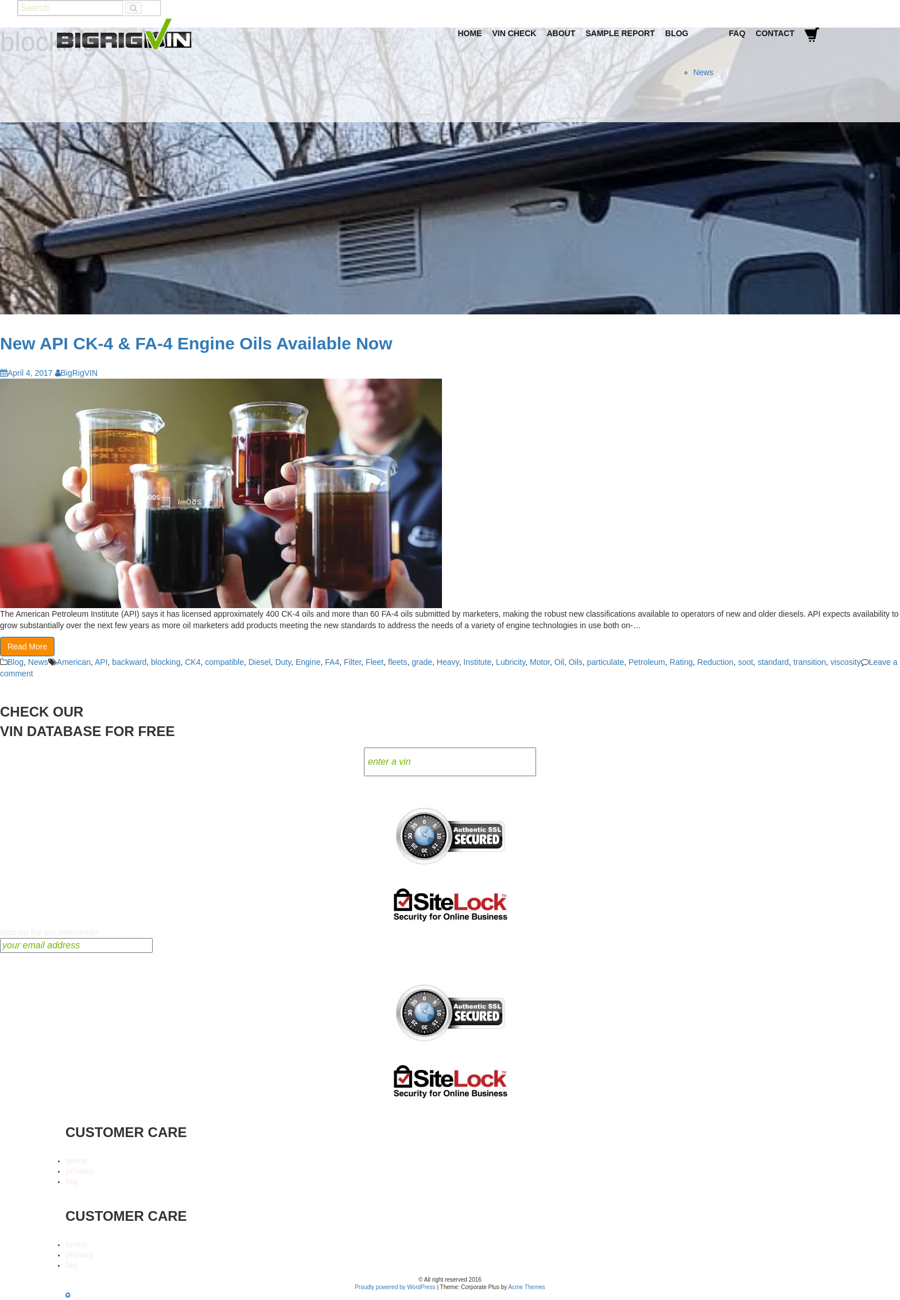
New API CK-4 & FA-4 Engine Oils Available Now (196, 343)
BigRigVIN (76, 372)
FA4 (332, 662)
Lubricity (510, 662)
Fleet (374, 662)
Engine (308, 662)
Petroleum (647, 662)
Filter (352, 662)
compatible (224, 662)
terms (76, 1160)
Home (469, 33)
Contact (775, 33)
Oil (559, 662)
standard (773, 662)
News (703, 72)
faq (71, 1181)
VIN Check (514, 33)
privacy (79, 1171)
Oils (576, 662)
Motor (540, 662)
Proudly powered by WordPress (395, 1287)
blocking (165, 662)
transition (809, 662)
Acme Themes (527, 1287)
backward (129, 662)
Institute (477, 662)
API (101, 662)
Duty (283, 662)
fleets (397, 662)
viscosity (846, 662)
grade (422, 662)
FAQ (737, 33)
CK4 (192, 662)
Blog (676, 33)
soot (745, 662)
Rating (681, 662)
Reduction (715, 662)
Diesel (260, 662)
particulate (605, 662)
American (74, 662)
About (560, 33)
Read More (27, 646)
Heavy (448, 662)
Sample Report (620, 33)
